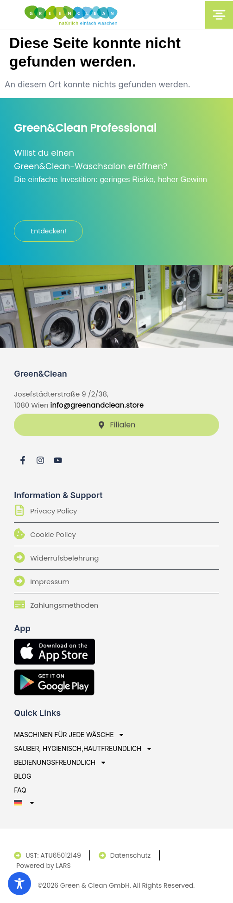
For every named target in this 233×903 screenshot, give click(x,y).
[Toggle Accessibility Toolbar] (19, 883)
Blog (22, 776)
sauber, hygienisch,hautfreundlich (83, 749)
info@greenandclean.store (97, 405)
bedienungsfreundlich (60, 762)
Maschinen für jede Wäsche (69, 735)
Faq (20, 790)
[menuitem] (83, 802)
